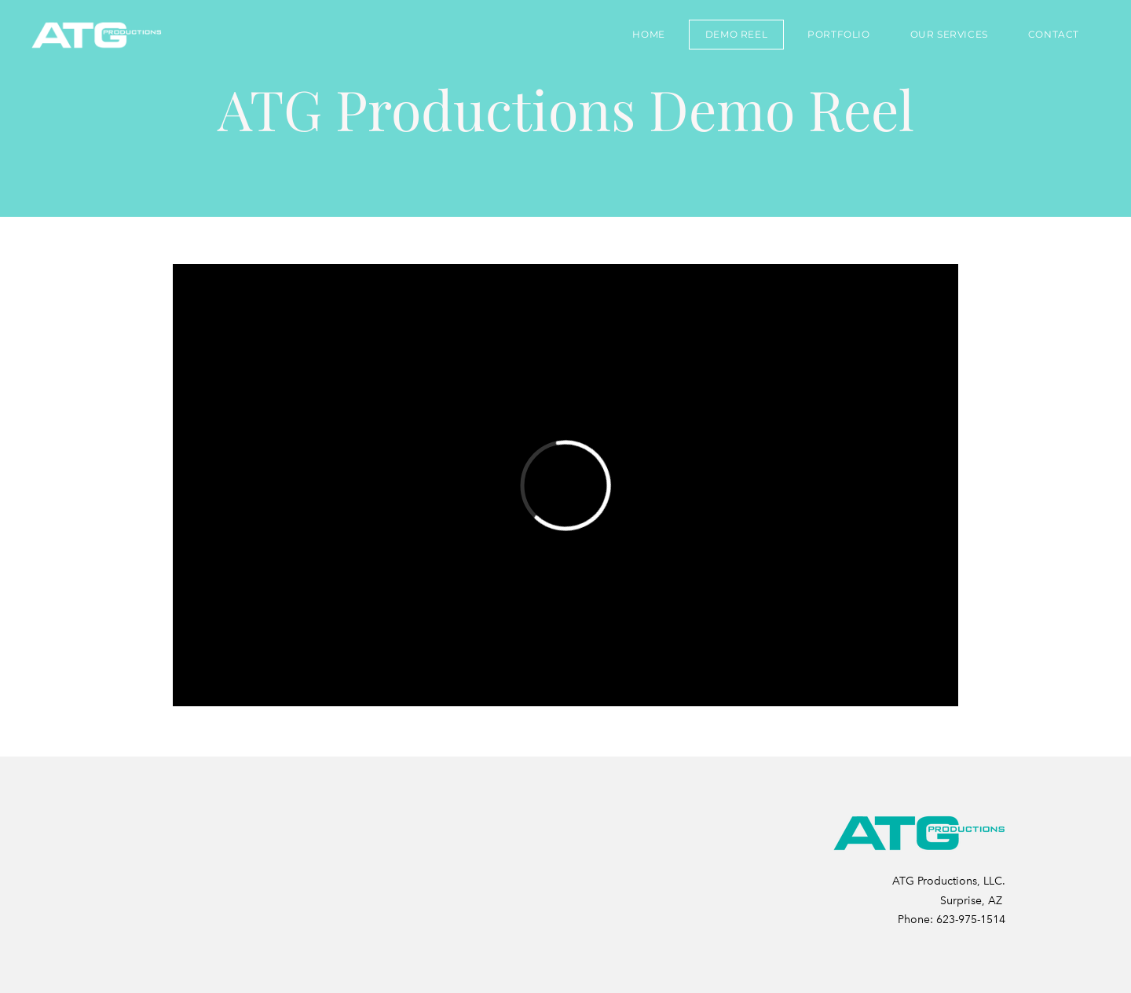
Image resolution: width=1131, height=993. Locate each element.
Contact (1053, 34)
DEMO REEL (736, 34)
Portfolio (838, 34)
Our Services (949, 34)
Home (648, 34)
